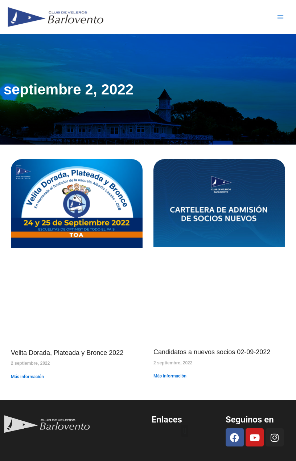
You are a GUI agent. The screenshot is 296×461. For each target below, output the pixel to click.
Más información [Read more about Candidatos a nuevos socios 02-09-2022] (169, 376)
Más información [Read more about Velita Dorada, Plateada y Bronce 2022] (27, 376)
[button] (184, 431)
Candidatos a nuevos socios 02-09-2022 (211, 352)
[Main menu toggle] (280, 17)
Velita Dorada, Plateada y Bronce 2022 (67, 352)
